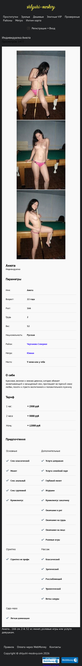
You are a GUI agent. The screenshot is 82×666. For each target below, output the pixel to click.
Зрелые (25, 16)
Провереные (72, 16)
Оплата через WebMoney (31, 647)
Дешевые (38, 16)
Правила (9, 647)
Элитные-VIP (54, 16)
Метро (19, 20)
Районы (7, 20)
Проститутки (10, 16)
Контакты (55, 647)
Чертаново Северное (37, 344)
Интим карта (33, 20)
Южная (30, 353)
